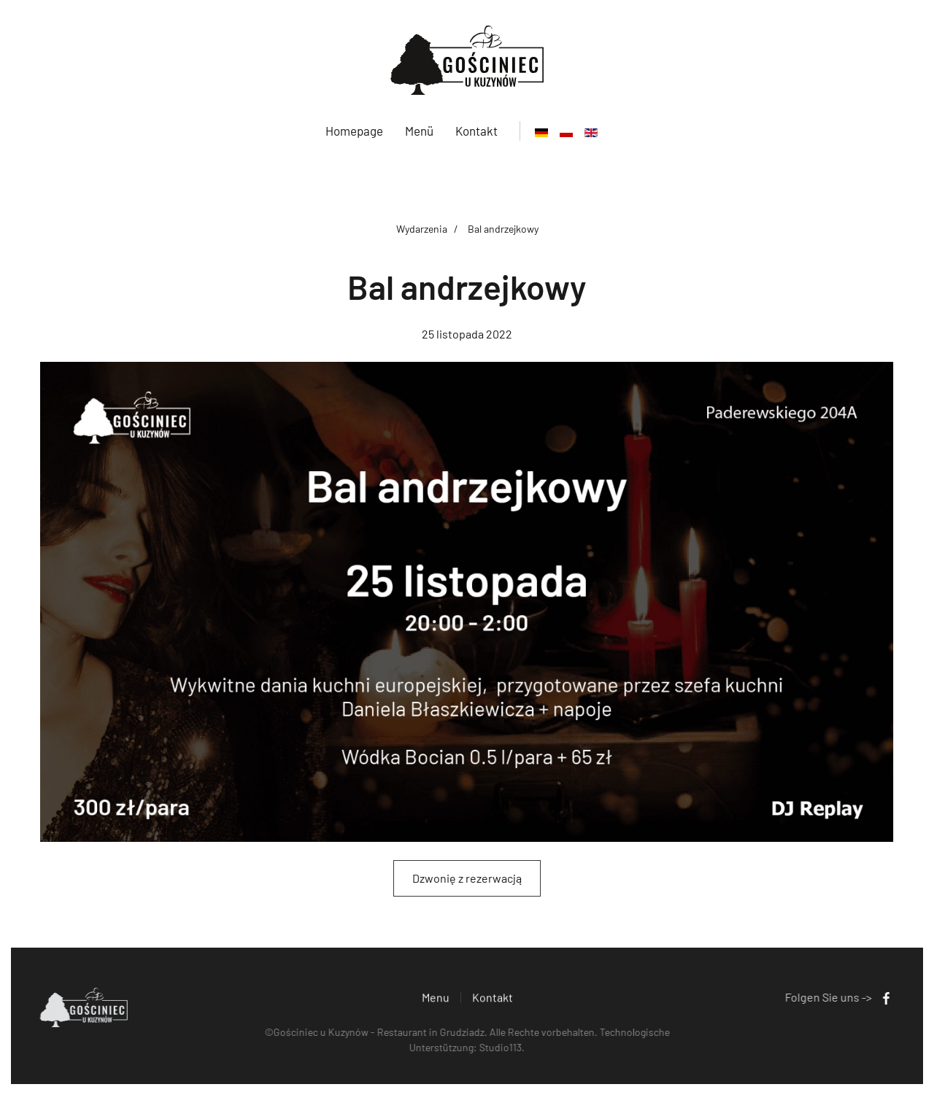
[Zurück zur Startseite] (467, 60)
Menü (419, 130)
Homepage (354, 130)
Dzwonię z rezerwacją (467, 878)
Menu (435, 998)
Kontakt (476, 130)
